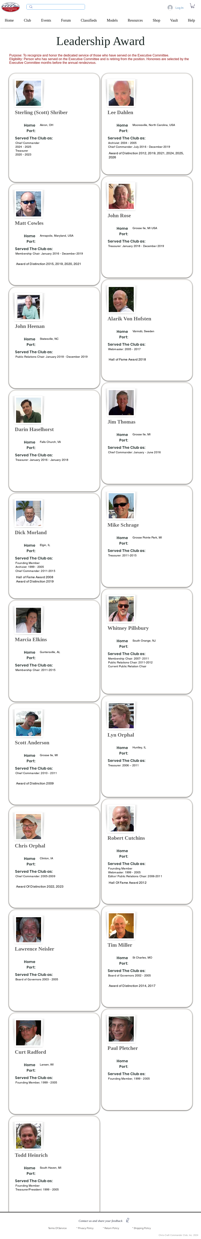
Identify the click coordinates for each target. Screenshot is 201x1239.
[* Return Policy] (111, 1228)
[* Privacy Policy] (85, 1228)
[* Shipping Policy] (141, 1228)
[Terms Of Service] (57, 1228)
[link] (193, 5)
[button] (29, 20)
